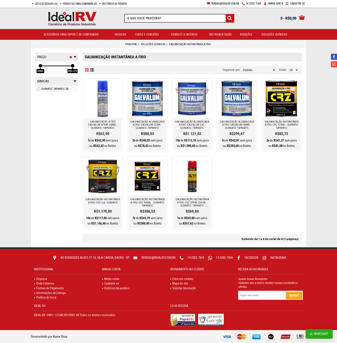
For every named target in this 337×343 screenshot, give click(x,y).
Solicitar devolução (183, 288)
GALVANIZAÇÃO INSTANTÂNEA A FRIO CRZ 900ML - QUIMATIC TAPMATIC (147, 202)
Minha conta (110, 279)
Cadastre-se (110, 283)
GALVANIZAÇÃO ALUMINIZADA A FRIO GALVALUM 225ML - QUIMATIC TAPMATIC (147, 124)
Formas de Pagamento (49, 288)
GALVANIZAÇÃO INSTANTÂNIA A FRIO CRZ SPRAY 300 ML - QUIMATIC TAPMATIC (192, 202)
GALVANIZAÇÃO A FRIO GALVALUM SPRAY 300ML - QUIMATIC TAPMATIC (103, 124)
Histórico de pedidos (116, 288)
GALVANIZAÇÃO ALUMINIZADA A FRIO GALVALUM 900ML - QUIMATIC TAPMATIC (237, 124)
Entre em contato (181, 279)
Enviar (294, 295)
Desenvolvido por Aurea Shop (49, 336)
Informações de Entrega (50, 293)
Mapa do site (179, 283)
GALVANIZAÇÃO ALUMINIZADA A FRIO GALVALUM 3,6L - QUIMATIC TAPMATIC (192, 124)
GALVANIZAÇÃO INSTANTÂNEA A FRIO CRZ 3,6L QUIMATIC (103, 201)
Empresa (40, 279)
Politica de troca (45, 297)
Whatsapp (319, 334)
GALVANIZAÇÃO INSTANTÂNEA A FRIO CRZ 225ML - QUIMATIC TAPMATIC (282, 124)
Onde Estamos (44, 283)
